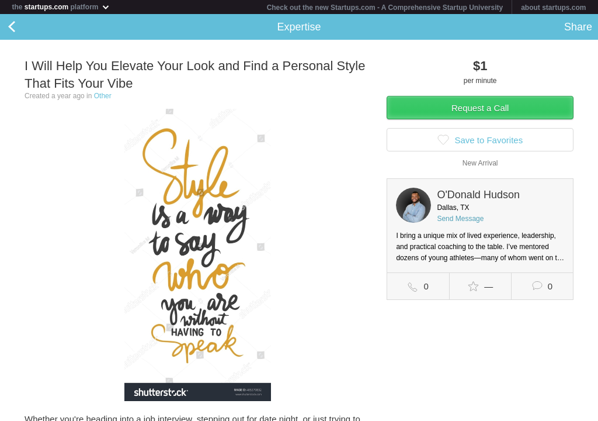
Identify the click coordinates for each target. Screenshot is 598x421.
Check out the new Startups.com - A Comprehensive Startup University (385, 8)
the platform (61, 7)
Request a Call (480, 108)
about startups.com (553, 8)
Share (578, 27)
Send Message (460, 219)
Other (103, 96)
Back (23, 27)
